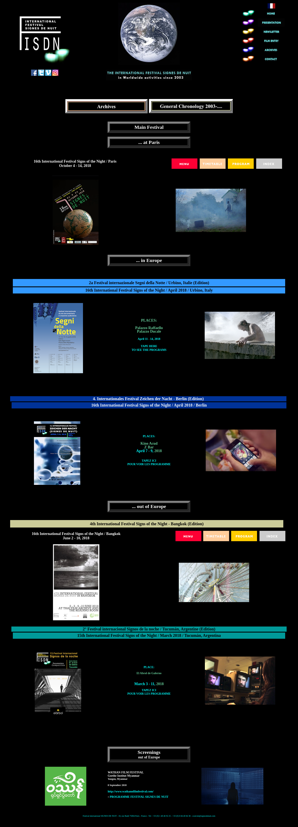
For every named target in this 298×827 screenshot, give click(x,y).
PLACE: (149, 667)
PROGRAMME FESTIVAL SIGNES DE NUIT (139, 796)
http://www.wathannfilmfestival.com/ (131, 791)
